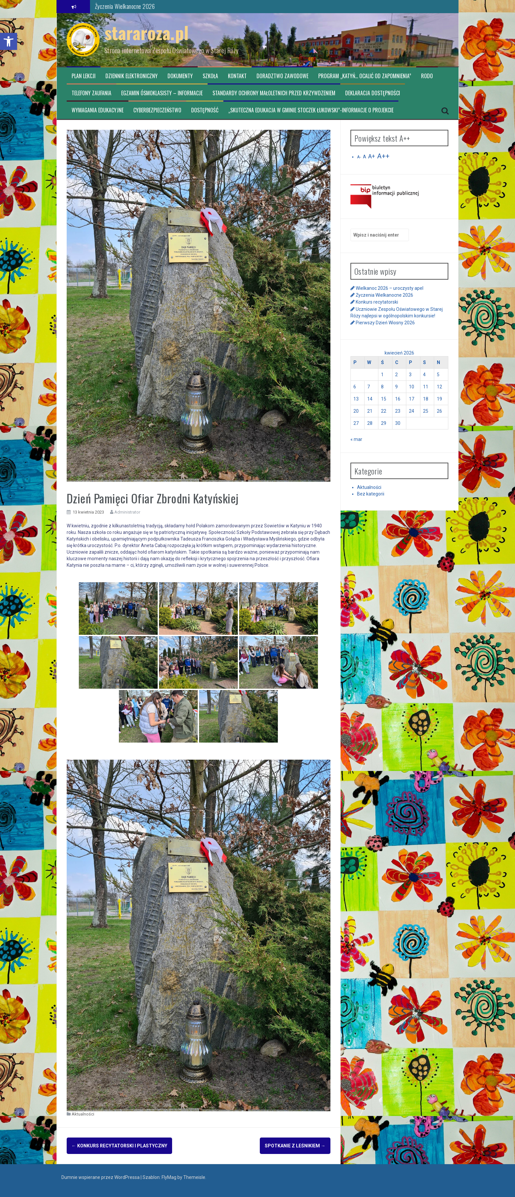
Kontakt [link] (237, 76)
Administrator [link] (127, 512)
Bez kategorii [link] (370, 493)
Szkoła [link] (210, 76)
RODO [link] (427, 76)
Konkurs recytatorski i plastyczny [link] (119, 1145)
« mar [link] (356, 439)
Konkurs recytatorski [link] (377, 302)
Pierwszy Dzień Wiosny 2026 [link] (385, 322)
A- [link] (359, 156)
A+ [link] (371, 156)
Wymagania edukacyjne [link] (97, 110)
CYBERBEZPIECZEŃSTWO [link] (157, 110)
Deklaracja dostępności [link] (372, 93)
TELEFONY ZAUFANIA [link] (91, 93)
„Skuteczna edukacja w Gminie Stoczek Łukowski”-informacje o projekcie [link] (310, 110)
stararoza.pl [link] (146, 32)
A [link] (364, 156)
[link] (8, 41)
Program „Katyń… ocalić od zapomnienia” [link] (364, 76)
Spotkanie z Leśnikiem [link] (295, 1145)
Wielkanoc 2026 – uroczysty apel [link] (389, 288)
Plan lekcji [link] (84, 76)
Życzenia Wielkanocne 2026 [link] (125, 6)
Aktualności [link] (83, 1114)
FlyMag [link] (169, 1177)
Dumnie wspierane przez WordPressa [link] (101, 1177)
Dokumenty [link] (180, 76)
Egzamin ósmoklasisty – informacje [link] (162, 93)
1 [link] (382, 374)
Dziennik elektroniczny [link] (131, 76)
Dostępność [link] (204, 110)
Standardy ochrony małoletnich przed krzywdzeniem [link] (274, 93)
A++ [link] (383, 156)
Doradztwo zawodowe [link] (282, 76)
